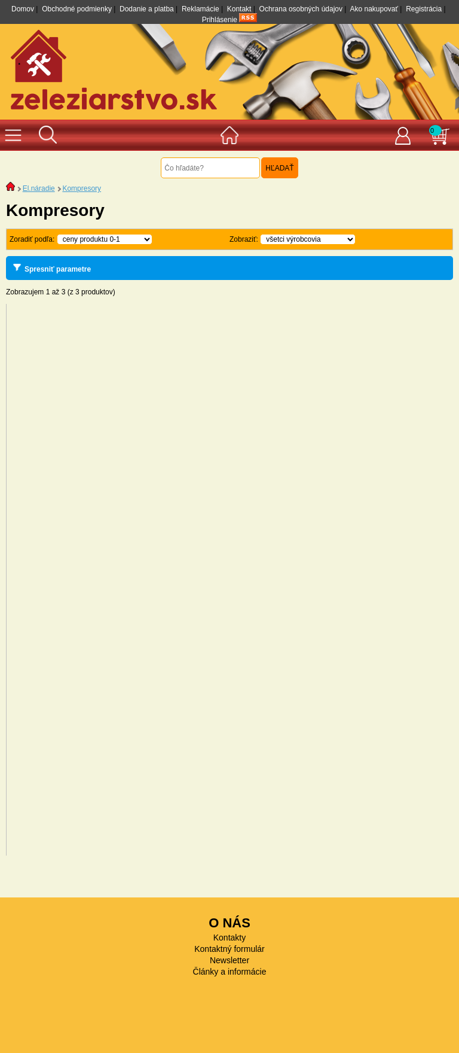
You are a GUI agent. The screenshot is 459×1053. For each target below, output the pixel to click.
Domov (22, 9)
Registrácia (424, 9)
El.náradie (39, 188)
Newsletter (229, 960)
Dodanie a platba (147, 9)
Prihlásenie (219, 20)
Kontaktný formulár (229, 949)
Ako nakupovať (374, 9)
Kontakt (239, 9)
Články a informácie (230, 971)
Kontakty (229, 937)
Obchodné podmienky (77, 9)
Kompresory (81, 188)
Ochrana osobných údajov (300, 9)
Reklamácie (200, 9)
